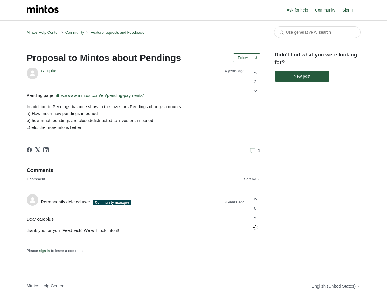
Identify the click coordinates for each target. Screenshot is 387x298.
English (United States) (336, 286)
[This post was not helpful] (255, 91)
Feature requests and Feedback (117, 32)
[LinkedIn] (46, 149)
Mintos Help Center (43, 32)
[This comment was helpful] (255, 199)
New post (301, 76)
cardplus (49, 70)
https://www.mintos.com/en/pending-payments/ (99, 95)
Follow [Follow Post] (243, 58)
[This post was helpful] (255, 73)
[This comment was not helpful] (255, 217)
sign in (44, 251)
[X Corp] (37, 149)
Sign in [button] (348, 10)
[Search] (317, 32)
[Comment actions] (255, 227)
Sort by (252, 179)
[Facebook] (29, 149)
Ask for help (297, 10)
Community (325, 10)
